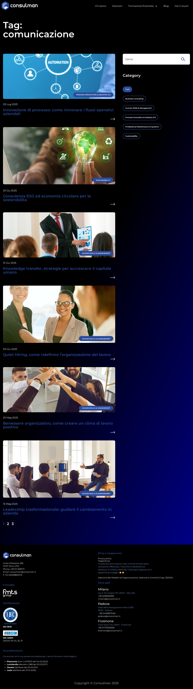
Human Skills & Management (96, 253)
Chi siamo (100, 6)
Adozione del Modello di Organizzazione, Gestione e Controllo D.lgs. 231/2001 (135, 577)
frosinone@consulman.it (110, 630)
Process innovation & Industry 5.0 (93, 95)
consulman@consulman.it (23, 572)
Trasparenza (104, 561)
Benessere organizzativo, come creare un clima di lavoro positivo (58, 425)
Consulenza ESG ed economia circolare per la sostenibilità (47, 198)
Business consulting (134, 99)
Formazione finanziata (142, 6)
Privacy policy (104, 558)
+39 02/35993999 (106, 596)
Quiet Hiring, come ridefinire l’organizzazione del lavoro (57, 354)
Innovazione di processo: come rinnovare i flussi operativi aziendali (58, 112)
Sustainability (103, 180)
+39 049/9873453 (106, 613)
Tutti (127, 89)
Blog (166, 6)
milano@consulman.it (109, 599)
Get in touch (181, 6)
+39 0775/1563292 (106, 627)
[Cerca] (183, 59)
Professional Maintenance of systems (142, 127)
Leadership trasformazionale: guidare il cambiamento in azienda (57, 511)
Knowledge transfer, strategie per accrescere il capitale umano (57, 270)
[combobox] (150, 59)
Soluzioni (117, 6)
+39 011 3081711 (17, 569)
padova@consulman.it (109, 616)
